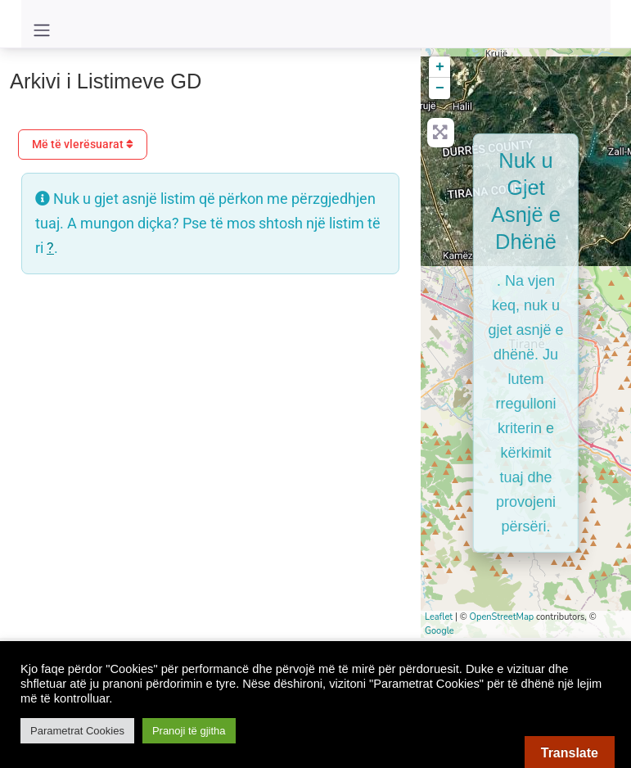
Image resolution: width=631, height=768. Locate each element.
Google (439, 631)
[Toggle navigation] (41, 30)
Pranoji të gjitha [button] (189, 731)
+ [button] (439, 67)
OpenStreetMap (502, 617)
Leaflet (439, 617)
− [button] (439, 88)
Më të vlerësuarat (82, 144)
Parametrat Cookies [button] (77, 731)
